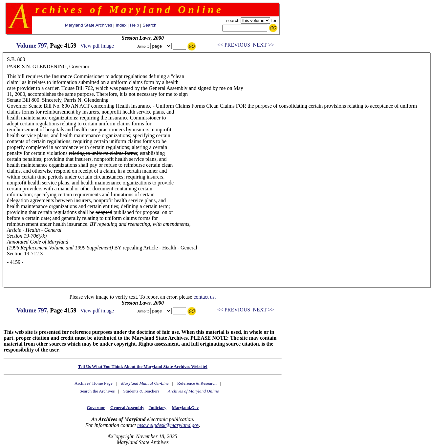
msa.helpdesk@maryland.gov (168, 425)
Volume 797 (31, 45)
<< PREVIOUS (233, 45)
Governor (96, 407)
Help (134, 25)
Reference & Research (197, 383)
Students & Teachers (141, 391)
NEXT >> (263, 45)
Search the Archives (97, 391)
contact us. (204, 297)
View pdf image (97, 46)
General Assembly (127, 407)
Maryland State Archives (88, 25)
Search (149, 25)
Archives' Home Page (94, 383)
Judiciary (157, 407)
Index (121, 25)
